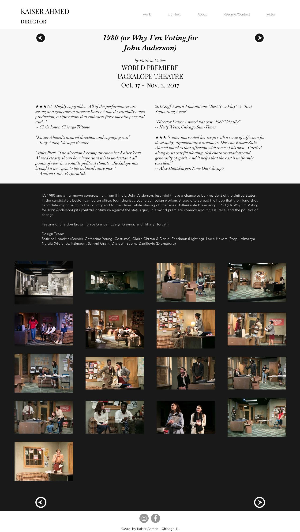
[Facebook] (155, 518)
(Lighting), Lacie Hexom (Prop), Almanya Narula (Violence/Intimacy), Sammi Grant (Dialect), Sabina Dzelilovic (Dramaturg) (148, 241)
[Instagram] (144, 518)
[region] (40, 37)
